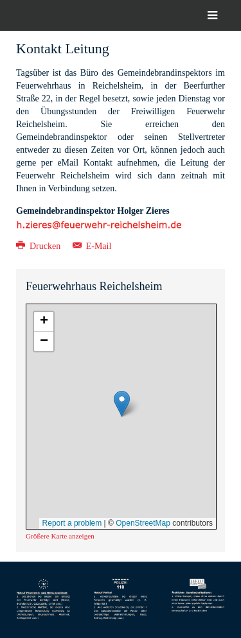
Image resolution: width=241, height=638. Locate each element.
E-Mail (92, 246)
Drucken (39, 246)
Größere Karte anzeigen (60, 536)
